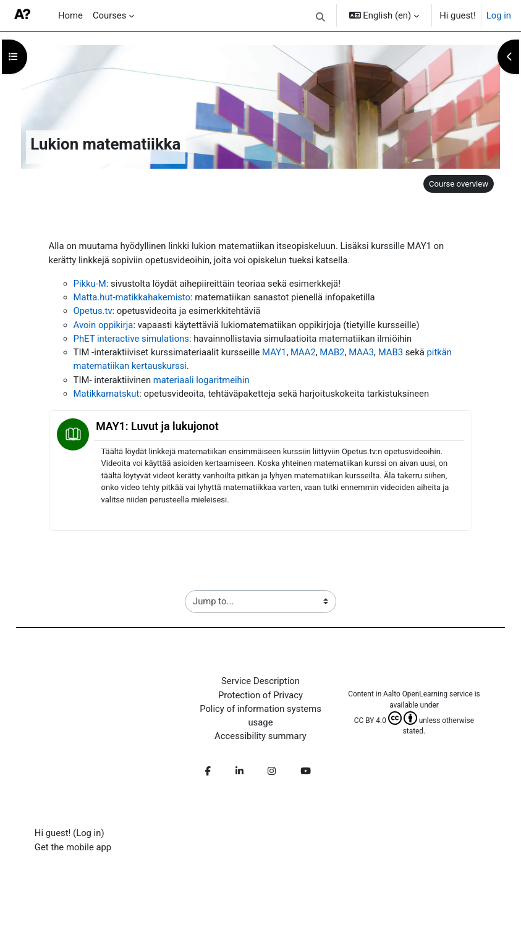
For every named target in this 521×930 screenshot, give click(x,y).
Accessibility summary (260, 736)
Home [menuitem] (70, 15)
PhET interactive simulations (131, 338)
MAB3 (390, 352)
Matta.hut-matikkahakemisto (132, 297)
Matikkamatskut (107, 393)
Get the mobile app (73, 847)
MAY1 (274, 352)
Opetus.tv (93, 310)
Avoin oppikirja (103, 325)
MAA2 (303, 352)
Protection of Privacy (260, 695)
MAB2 (332, 352)
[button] (320, 17)
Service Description (260, 681)
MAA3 (361, 352)
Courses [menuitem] (109, 15)
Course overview (458, 183)
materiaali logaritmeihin (201, 380)
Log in (498, 15)
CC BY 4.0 (385, 720)
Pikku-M (90, 283)
